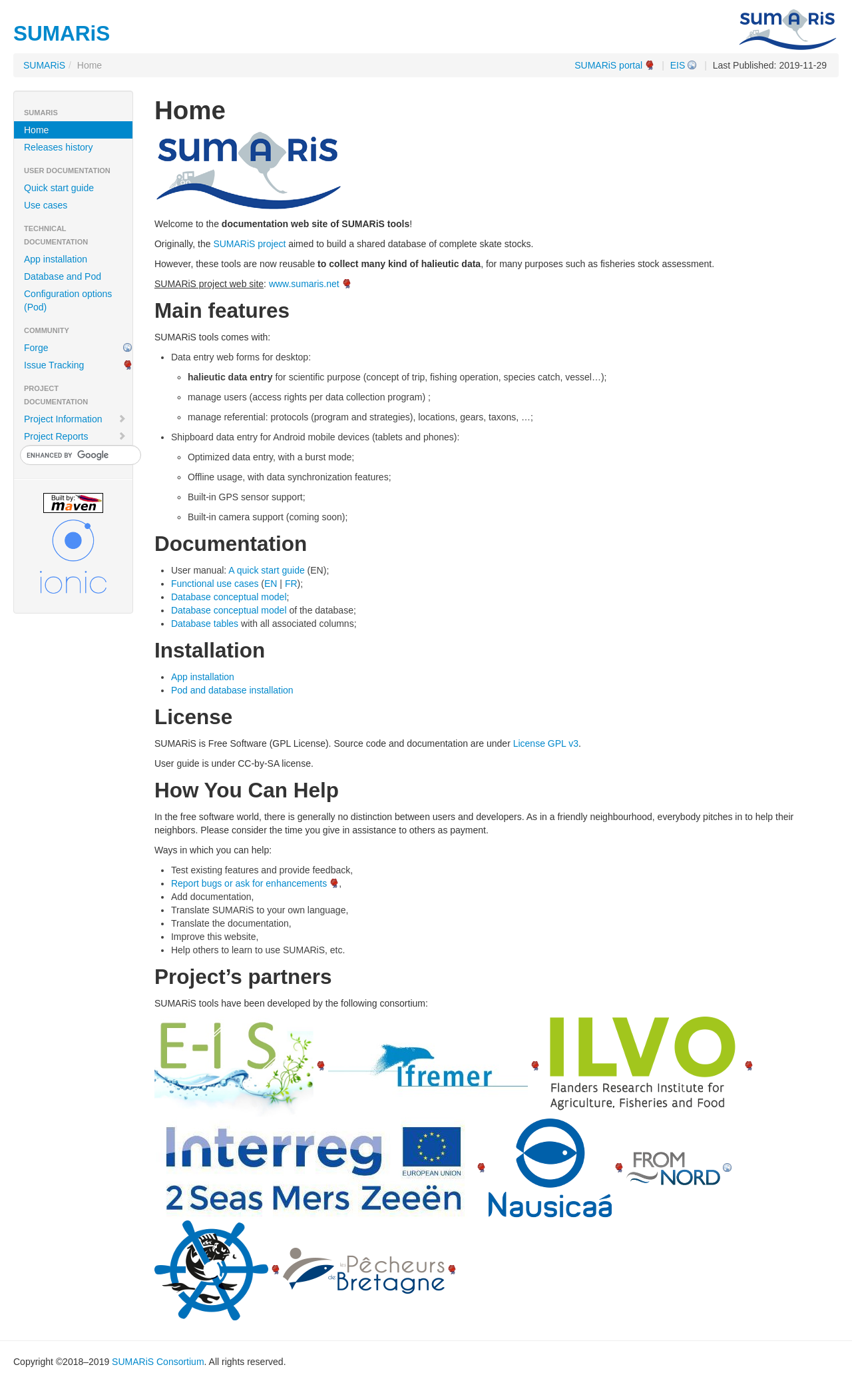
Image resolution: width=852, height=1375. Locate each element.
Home (36, 130)
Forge (36, 347)
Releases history (58, 147)
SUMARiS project (249, 243)
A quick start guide (266, 570)
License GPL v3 (545, 743)
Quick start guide (59, 188)
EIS (678, 65)
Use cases (45, 205)
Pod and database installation (232, 690)
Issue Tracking (54, 365)
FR (291, 583)
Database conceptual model (229, 597)
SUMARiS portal (608, 65)
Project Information (75, 419)
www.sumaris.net (304, 283)
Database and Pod (62, 276)
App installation (55, 259)
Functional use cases (215, 583)
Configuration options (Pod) (68, 300)
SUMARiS (44, 65)
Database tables (204, 623)
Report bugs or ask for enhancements (249, 883)
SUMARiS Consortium (158, 1361)
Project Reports (75, 436)
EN (270, 583)
